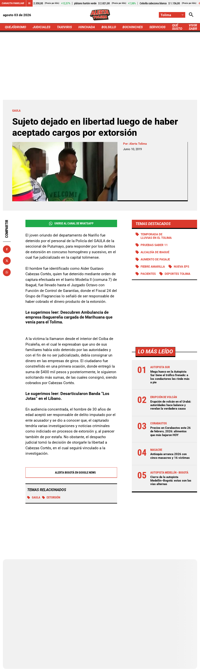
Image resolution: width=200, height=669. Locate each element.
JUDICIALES (41, 27)
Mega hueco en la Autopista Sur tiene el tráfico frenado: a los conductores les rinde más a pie (170, 377)
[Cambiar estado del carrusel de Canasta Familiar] (29, 3)
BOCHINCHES (133, 27)
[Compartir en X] (7, 261)
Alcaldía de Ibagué (155, 252)
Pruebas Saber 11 (154, 245)
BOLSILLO (109, 27)
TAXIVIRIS (64, 27)
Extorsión (51, 497)
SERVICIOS (157, 27)
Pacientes (148, 274)
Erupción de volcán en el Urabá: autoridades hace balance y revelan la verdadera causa (170, 405)
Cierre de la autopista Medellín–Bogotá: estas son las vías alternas (170, 480)
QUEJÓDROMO (15, 27)
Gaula (33, 497)
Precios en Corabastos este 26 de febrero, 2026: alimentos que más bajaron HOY (170, 431)
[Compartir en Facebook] (7, 249)
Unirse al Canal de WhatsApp (71, 223)
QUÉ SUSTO (177, 27)
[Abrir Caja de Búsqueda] (191, 15)
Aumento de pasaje (155, 259)
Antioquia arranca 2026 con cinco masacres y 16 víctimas (170, 455)
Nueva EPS (181, 266)
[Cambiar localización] (172, 15)
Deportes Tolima (177, 274)
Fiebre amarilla (153, 266)
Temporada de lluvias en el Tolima (156, 236)
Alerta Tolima (138, 143)
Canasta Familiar (13, 3)
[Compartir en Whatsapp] (7, 272)
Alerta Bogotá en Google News (71, 472)
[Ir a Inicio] (100, 14)
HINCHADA (86, 27)
